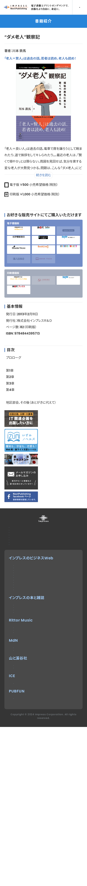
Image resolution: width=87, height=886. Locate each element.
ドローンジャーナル (28, 644)
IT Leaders (23, 636)
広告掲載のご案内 (24, 544)
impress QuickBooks (33, 834)
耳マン (18, 758)
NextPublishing (28, 716)
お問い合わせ (20, 536)
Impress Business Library (38, 666)
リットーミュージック (29, 743)
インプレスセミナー (28, 673)
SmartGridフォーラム (32, 651)
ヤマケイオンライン (28, 806)
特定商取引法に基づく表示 (31, 581)
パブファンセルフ (26, 854)
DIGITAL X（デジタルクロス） (37, 680)
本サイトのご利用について (30, 529)
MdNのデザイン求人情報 (34, 786)
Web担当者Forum (30, 621)
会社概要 (16, 566)
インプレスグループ (24, 573)
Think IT (21, 614)
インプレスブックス (28, 708)
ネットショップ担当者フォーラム (38, 658)
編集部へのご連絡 (24, 551)
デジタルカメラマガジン (32, 701)
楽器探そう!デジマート (31, 751)
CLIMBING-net (27, 813)
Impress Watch (28, 607)
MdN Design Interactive (37, 778)
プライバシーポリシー (26, 558)
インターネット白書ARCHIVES (38, 723)
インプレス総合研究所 (31, 629)
